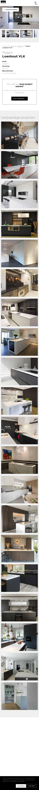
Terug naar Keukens (10, 9)
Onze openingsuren (19, 98)
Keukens (20, 46)
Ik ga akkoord (20, 786)
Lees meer (31, 785)
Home (12, 46)
